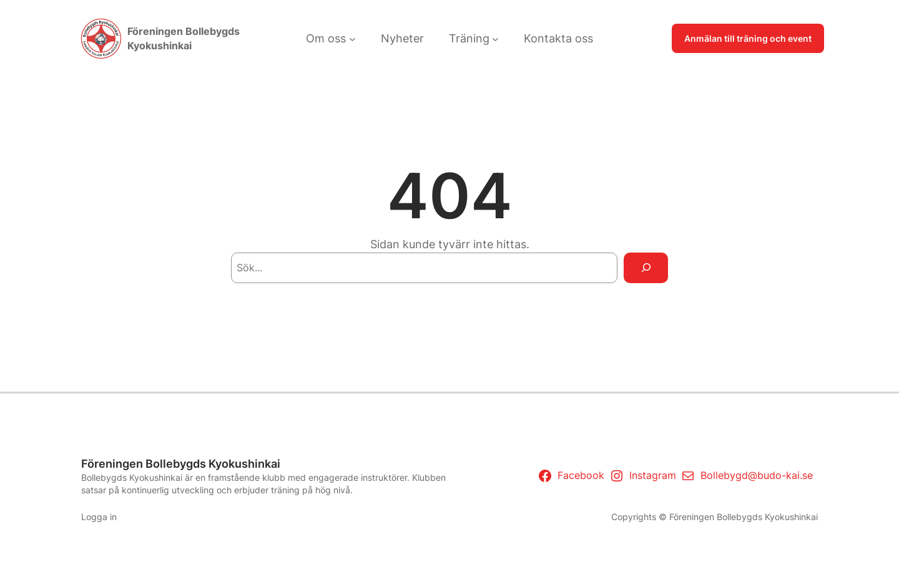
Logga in (99, 516)
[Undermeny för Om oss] (352, 38)
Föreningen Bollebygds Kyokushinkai (180, 463)
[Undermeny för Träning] (495, 38)
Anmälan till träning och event (748, 38)
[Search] (646, 268)
